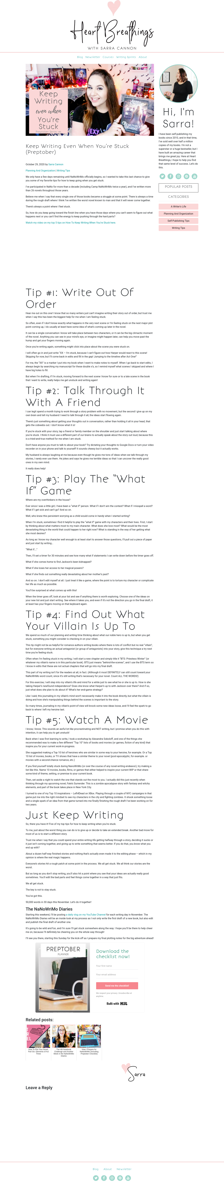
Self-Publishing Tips (178, 220)
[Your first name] (117, 966)
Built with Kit (117, 1003)
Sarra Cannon (55, 164)
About (143, 57)
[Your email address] (117, 974)
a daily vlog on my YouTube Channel (86, 914)
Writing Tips (63, 170)
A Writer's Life (178, 206)
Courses (108, 57)
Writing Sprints (126, 57)
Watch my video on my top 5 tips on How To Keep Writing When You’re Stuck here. (71, 222)
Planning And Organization (40, 170)
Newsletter (92, 57)
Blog (80, 57)
